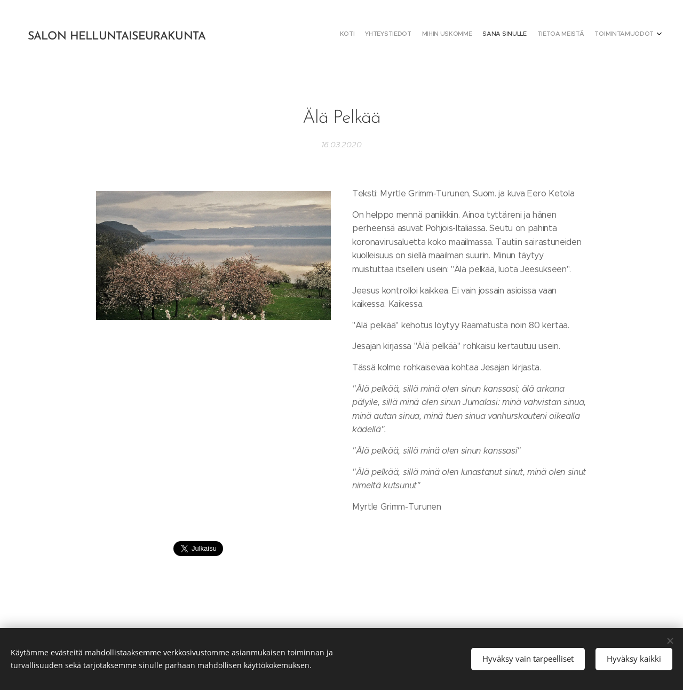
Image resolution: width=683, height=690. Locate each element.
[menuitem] (602, 34)
